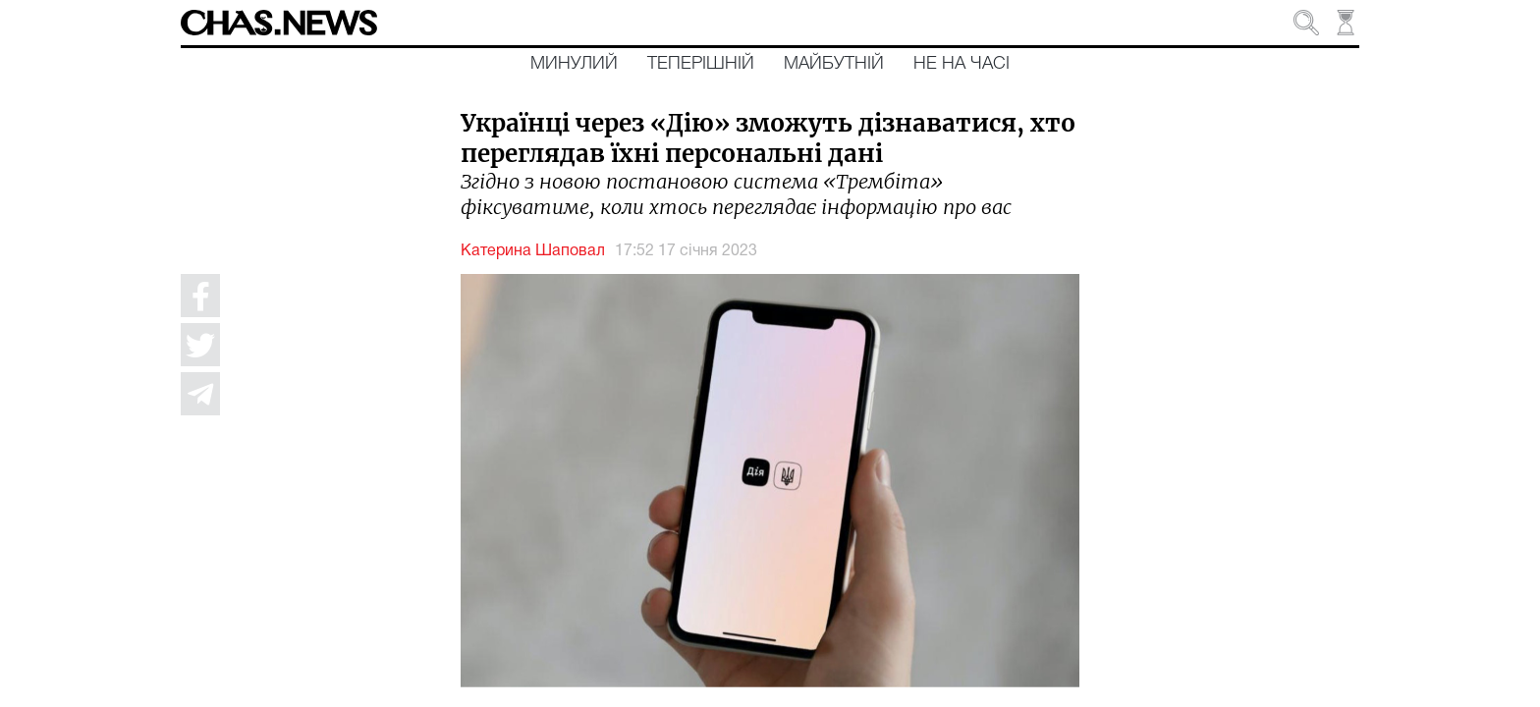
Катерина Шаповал (533, 251)
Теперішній (700, 64)
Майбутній (834, 64)
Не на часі (961, 64)
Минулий (574, 64)
